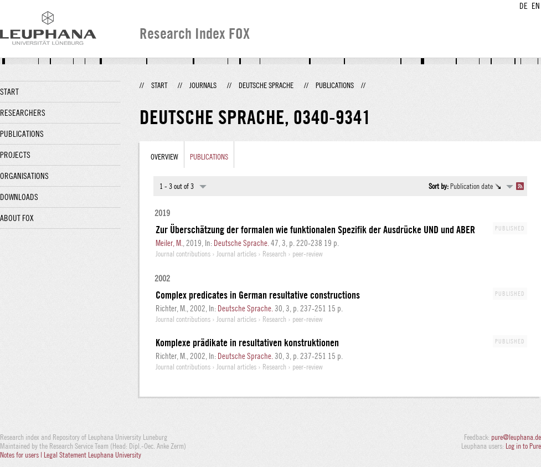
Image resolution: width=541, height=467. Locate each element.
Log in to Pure (523, 446)
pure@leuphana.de (516, 437)
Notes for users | (22, 454)
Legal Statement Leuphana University (92, 454)
